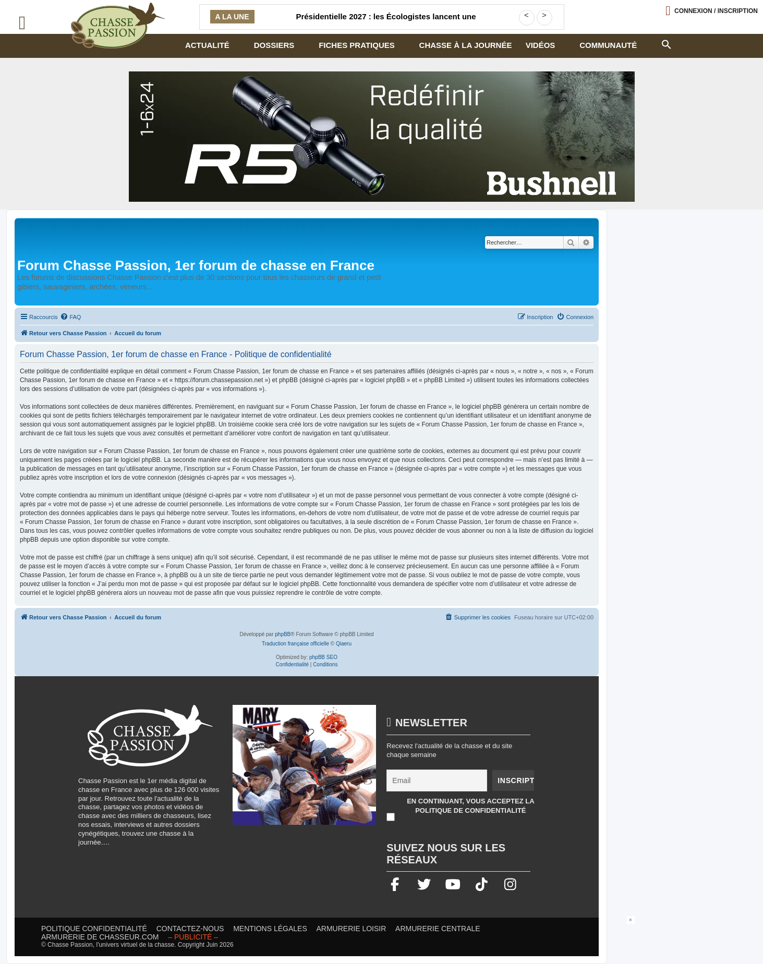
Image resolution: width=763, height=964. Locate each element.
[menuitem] (70, 317)
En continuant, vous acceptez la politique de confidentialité (470, 805)
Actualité (207, 45)
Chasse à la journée (465, 45)
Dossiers (274, 45)
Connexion (716, 11)
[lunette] (382, 136)
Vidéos (540, 45)
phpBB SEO (323, 657)
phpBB (282, 634)
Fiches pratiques (357, 45)
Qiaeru (344, 643)
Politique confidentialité (94, 928)
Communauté (608, 45)
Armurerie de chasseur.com (100, 937)
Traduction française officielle (295, 643)
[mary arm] (305, 770)
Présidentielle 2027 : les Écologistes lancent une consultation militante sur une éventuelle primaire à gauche (385, 23)
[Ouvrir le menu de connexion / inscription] (711, 10)
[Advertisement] (382, 939)
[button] (667, 43)
